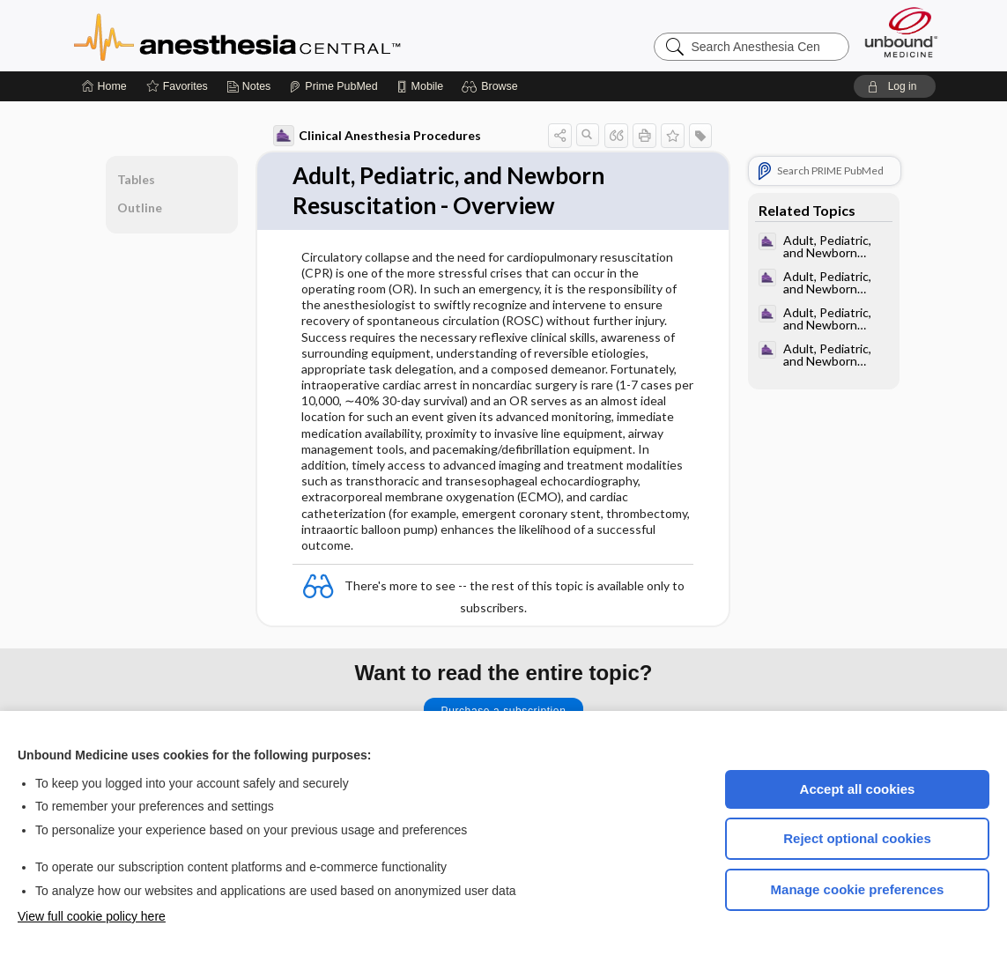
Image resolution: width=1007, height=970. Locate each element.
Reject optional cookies (857, 838)
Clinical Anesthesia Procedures (377, 135)
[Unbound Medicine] (901, 32)
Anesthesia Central (292, 35)
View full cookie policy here (92, 916)
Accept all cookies (857, 788)
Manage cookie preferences (857, 889)
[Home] (104, 86)
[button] (492, 86)
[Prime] (333, 86)
